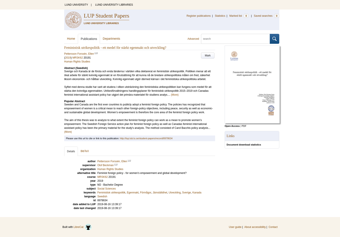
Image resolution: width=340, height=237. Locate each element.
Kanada (196, 192)
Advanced (193, 38)
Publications (89, 39)
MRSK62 (77, 57)
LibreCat (83, 227)
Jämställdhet (160, 192)
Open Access (232, 126)
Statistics (220, 15)
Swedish (102, 196)
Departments (111, 38)
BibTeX (85, 151)
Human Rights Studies (77, 61)
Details (71, 151)
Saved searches (266, 15)
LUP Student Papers (106, 16)
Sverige (186, 192)
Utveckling (175, 192)
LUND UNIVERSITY (76, 4)
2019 (68, 57)
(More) (174, 94)
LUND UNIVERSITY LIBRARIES (114, 4)
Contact (273, 227)
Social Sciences (106, 188)
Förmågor (145, 192)
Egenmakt (133, 192)
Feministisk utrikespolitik (111, 192)
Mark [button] (208, 55)
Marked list (239, 15)
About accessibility (255, 227)
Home (71, 38)
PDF (244, 126)
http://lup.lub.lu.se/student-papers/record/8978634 (146, 138)
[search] (235, 39)
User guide (235, 227)
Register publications (198, 15)
